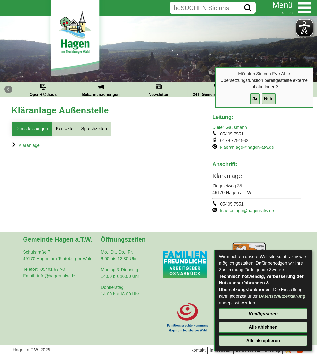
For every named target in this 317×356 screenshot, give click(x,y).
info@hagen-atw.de (56, 275)
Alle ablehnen (263, 327)
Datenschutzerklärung (282, 296)
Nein (269, 98)
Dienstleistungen (31, 128)
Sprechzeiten (94, 128)
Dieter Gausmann (229, 127)
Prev (8, 89)
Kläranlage (26, 145)
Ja (254, 98)
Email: (29, 275)
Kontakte (64, 128)
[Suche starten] (248, 8)
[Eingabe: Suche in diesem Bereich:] (205, 8)
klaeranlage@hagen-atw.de (247, 147)
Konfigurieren (263, 313)
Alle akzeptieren (263, 340)
